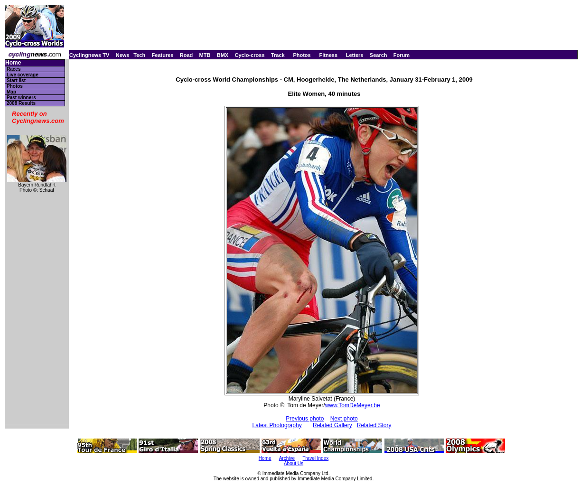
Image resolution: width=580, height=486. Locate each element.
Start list (16, 80)
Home (13, 63)
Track (278, 55)
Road (186, 55)
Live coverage (22, 74)
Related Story (374, 425)
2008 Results (21, 103)
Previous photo (305, 418)
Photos (301, 55)
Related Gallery (332, 425)
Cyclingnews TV (89, 55)
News (123, 55)
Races (13, 69)
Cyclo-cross (250, 55)
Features (163, 55)
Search (378, 55)
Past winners (21, 97)
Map (11, 91)
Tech (139, 55)
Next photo (344, 418)
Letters (355, 55)
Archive (287, 458)
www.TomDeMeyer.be (352, 405)
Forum (401, 55)
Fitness (328, 55)
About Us (293, 463)
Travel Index (316, 458)
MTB (205, 55)
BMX (222, 55)
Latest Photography (277, 425)
